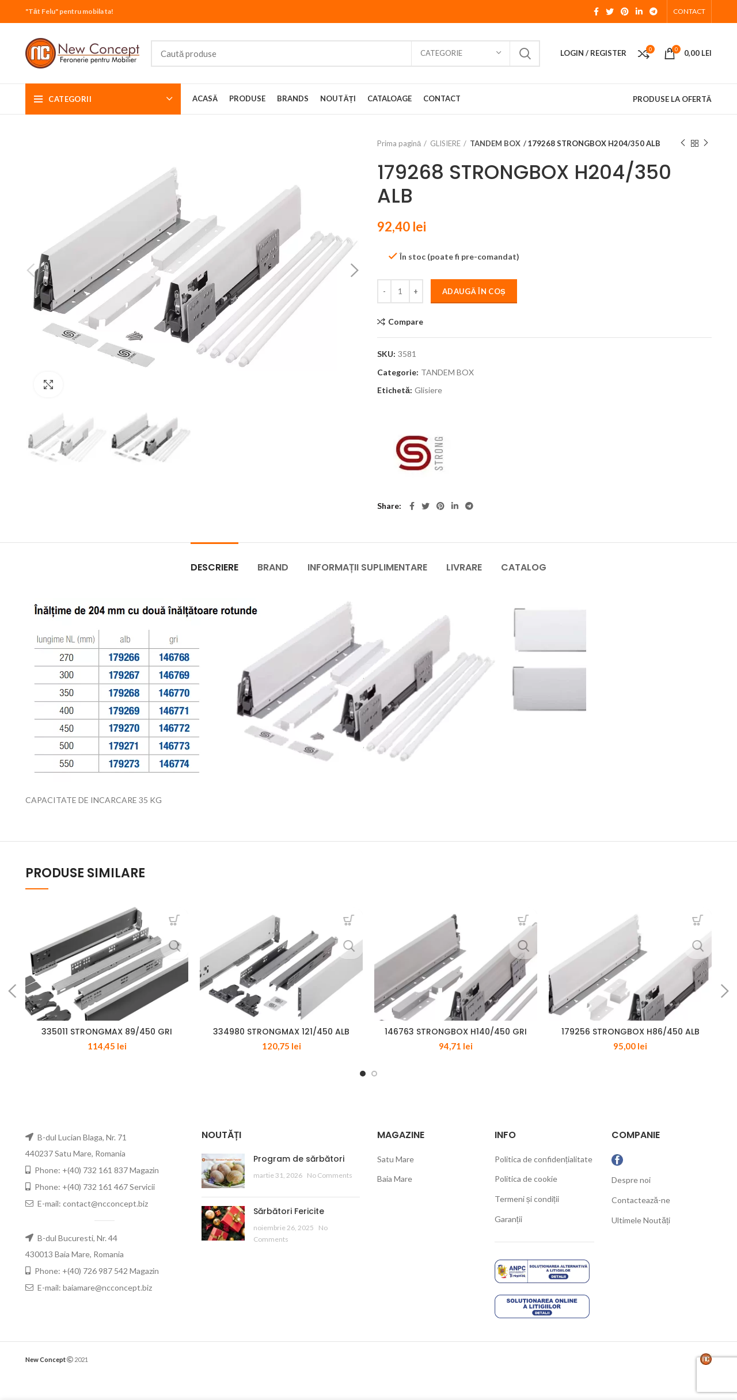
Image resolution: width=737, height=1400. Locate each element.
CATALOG (523, 567)
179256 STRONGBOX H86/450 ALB (630, 1055)
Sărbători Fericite (288, 1235)
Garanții (508, 1242)
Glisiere (428, 390)
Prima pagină (399, 143)
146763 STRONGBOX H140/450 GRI (456, 1055)
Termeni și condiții (527, 1222)
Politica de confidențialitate (543, 1183)
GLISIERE (445, 143)
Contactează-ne (640, 1223)
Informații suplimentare (367, 567)
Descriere (214, 567)
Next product (705, 143)
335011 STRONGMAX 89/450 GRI (106, 1055)
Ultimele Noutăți (640, 1243)
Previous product (682, 143)
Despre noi (631, 1203)
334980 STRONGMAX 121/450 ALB (281, 1055)
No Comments (329, 1198)
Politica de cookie (526, 1202)
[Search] (345, 53)
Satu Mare (395, 1183)
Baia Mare (394, 1202)
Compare (405, 322)
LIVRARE (464, 567)
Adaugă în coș (474, 291)
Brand (272, 567)
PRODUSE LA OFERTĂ (672, 99)
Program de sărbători (298, 1182)
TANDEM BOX (494, 143)
